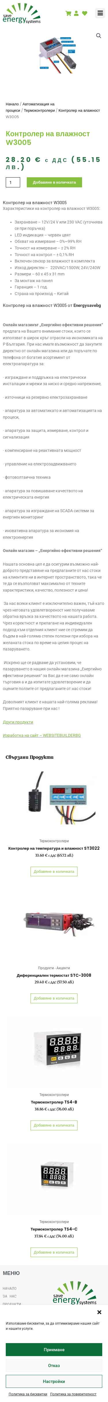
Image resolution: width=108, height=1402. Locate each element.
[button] (99, 1312)
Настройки (54, 1381)
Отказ (54, 1365)
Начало (12, 104)
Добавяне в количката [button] (54, 871)
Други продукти (18, 722)
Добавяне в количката (54, 182)
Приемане (54, 1349)
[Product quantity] (13, 182)
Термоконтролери (39, 110)
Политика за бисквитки (28, 1394)
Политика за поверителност (73, 1394)
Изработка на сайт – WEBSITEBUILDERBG (42, 735)
